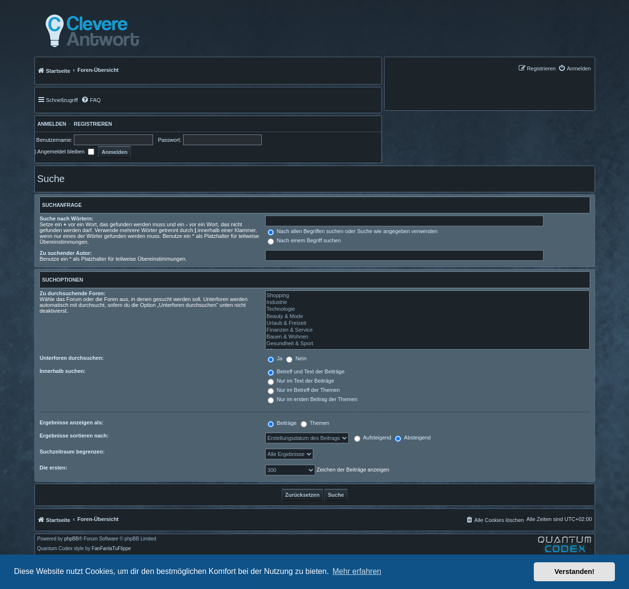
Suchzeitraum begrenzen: (72, 451)
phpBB (71, 539)
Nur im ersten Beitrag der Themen (312, 399)
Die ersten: (54, 468)
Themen (315, 423)
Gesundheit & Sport (427, 343)
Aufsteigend (372, 437)
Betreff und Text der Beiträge (306, 371)
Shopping (427, 295)
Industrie (427, 302)
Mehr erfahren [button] (356, 571)
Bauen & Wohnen (427, 337)
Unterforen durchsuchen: (72, 358)
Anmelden (51, 124)
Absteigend (413, 437)
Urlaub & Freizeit (427, 323)
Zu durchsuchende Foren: (73, 293)
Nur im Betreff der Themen (304, 390)
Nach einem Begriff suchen (304, 240)
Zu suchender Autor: (66, 253)
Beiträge (282, 423)
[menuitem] (574, 68)
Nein (296, 358)
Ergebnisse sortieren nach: (74, 435)
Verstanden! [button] (575, 571)
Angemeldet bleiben (65, 151)
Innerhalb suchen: (63, 371)
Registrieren (93, 124)
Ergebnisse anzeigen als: (71, 422)
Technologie (427, 309)
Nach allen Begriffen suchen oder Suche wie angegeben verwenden (353, 231)
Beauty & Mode (427, 316)
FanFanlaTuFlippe (111, 548)
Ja (275, 358)
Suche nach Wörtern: (67, 218)
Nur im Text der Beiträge (301, 381)
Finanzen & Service (427, 330)
